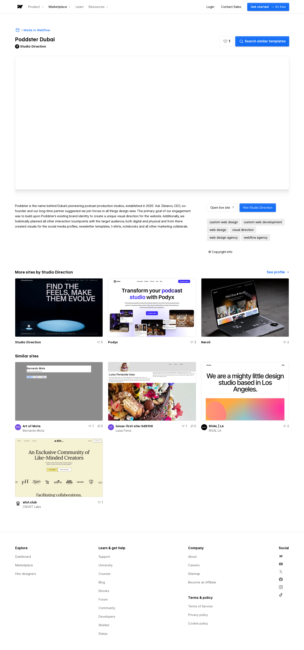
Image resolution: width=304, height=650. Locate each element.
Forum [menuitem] (103, 599)
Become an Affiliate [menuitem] (202, 582)
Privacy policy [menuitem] (198, 615)
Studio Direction (28, 342)
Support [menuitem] (104, 556)
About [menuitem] (192, 556)
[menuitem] (281, 556)
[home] (19, 7)
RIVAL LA (215, 430)
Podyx (113, 342)
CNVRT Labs (32, 507)
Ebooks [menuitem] (104, 591)
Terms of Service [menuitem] (200, 606)
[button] (36, 7)
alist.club (30, 502)
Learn (80, 7)
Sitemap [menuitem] (194, 574)
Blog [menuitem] (102, 582)
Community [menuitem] (107, 608)
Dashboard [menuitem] (23, 556)
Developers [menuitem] (107, 616)
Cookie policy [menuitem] (198, 623)
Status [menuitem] (103, 633)
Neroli (205, 342)
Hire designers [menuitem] (25, 574)
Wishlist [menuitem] (104, 625)
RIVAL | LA (216, 426)
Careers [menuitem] (194, 565)
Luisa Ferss (123, 430)
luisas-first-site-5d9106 (134, 426)
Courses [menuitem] (105, 574)
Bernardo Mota (33, 430)
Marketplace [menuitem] (24, 565)
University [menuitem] (106, 565)
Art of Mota (31, 426)
